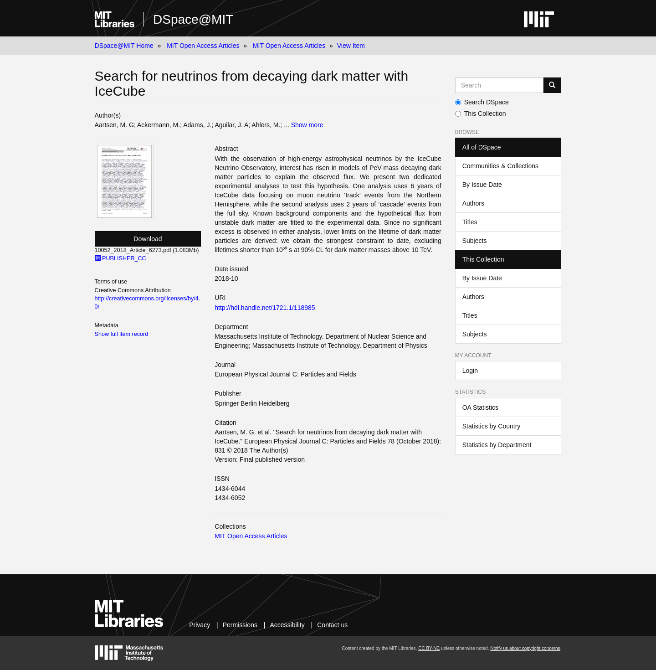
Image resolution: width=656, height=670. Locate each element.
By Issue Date (482, 184)
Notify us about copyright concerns (525, 648)
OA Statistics (480, 407)
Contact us (332, 625)
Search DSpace (482, 102)
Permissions (240, 625)
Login (470, 370)
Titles (469, 222)
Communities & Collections (500, 166)
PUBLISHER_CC (120, 258)
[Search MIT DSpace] (499, 85)
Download (147, 238)
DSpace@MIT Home (124, 45)
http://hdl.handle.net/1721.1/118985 (265, 307)
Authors (473, 203)
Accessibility (287, 625)
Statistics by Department (497, 444)
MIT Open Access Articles (203, 45)
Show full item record (122, 334)
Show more (307, 125)
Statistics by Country (491, 426)
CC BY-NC (429, 648)
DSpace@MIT (193, 19)
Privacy (199, 625)
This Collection (480, 113)
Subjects (474, 240)
